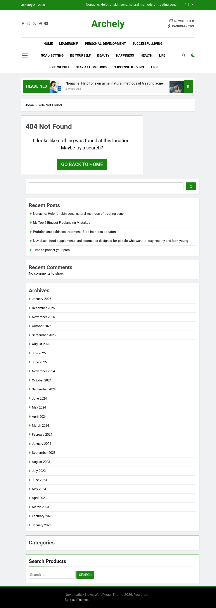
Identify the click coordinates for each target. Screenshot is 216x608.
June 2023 (39, 480)
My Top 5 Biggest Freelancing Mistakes (61, 223)
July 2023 (39, 471)
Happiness (125, 55)
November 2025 (43, 317)
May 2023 (39, 489)
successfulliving (147, 44)
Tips (153, 67)
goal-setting (52, 55)
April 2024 (39, 417)
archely (108, 23)
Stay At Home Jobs (91, 67)
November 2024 (43, 371)
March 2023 (40, 507)
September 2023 (43, 453)
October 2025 (41, 326)
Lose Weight (59, 67)
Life (162, 55)
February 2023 (42, 516)
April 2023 (39, 498)
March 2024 (40, 426)
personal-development (105, 44)
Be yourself (80, 55)
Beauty (103, 55)
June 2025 (39, 362)
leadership (68, 44)
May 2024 (39, 407)
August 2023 (41, 462)
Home (48, 44)
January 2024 (41, 444)
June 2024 (39, 398)
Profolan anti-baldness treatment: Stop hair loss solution (74, 232)
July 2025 (39, 353)
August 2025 (41, 344)
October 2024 (41, 380)
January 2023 (41, 525)
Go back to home (82, 164)
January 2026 (41, 299)
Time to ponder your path (51, 250)
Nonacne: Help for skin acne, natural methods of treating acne (131, 5)
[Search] (191, 186)
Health (146, 55)
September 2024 (43, 389)
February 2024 (42, 435)
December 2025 (43, 308)
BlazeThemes (78, 599)
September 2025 (43, 335)
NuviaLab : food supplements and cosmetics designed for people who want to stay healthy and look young (110, 241)
